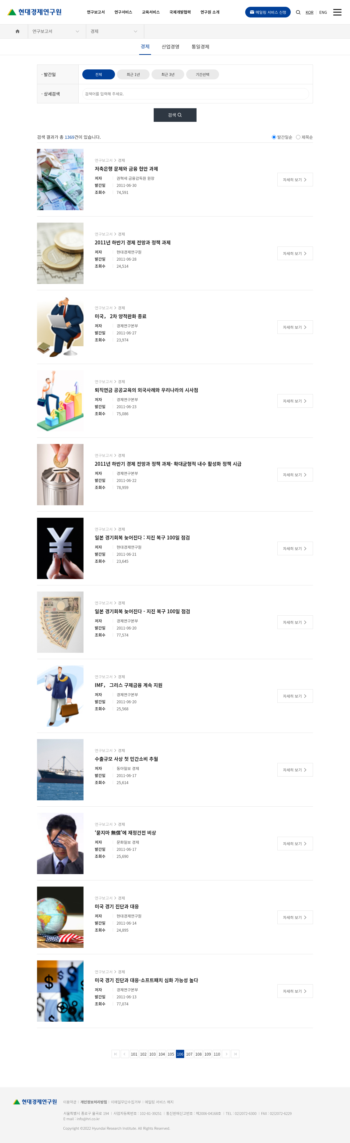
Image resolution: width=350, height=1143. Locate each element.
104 (162, 1054)
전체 (99, 74)
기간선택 (209, 74)
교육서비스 (151, 12)
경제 (95, 31)
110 (217, 1054)
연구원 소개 (210, 12)
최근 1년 (136, 74)
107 (189, 1054)
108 (198, 1054)
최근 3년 (173, 74)
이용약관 (69, 1101)
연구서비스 (123, 12)
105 (171, 1054)
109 (208, 1054)
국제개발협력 (180, 12)
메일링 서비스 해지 (159, 1101)
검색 (175, 115)
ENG (323, 12)
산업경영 (171, 46)
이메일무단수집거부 (126, 1101)
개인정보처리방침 (93, 1101)
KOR (309, 12)
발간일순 (285, 137)
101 (134, 1054)
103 (152, 1054)
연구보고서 (96, 12)
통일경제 (200, 46)
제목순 (307, 137)
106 (180, 1054)
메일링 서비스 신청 (268, 12)
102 (143, 1054)
